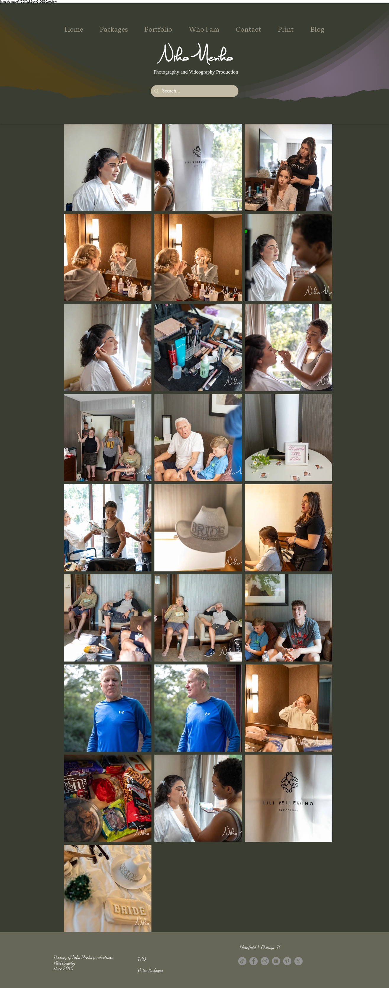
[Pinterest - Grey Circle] (287, 961)
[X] (298, 961)
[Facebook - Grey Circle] (253, 961)
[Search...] (194, 91)
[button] (113, 29)
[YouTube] (276, 961)
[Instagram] (265, 961)
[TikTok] (242, 961)
